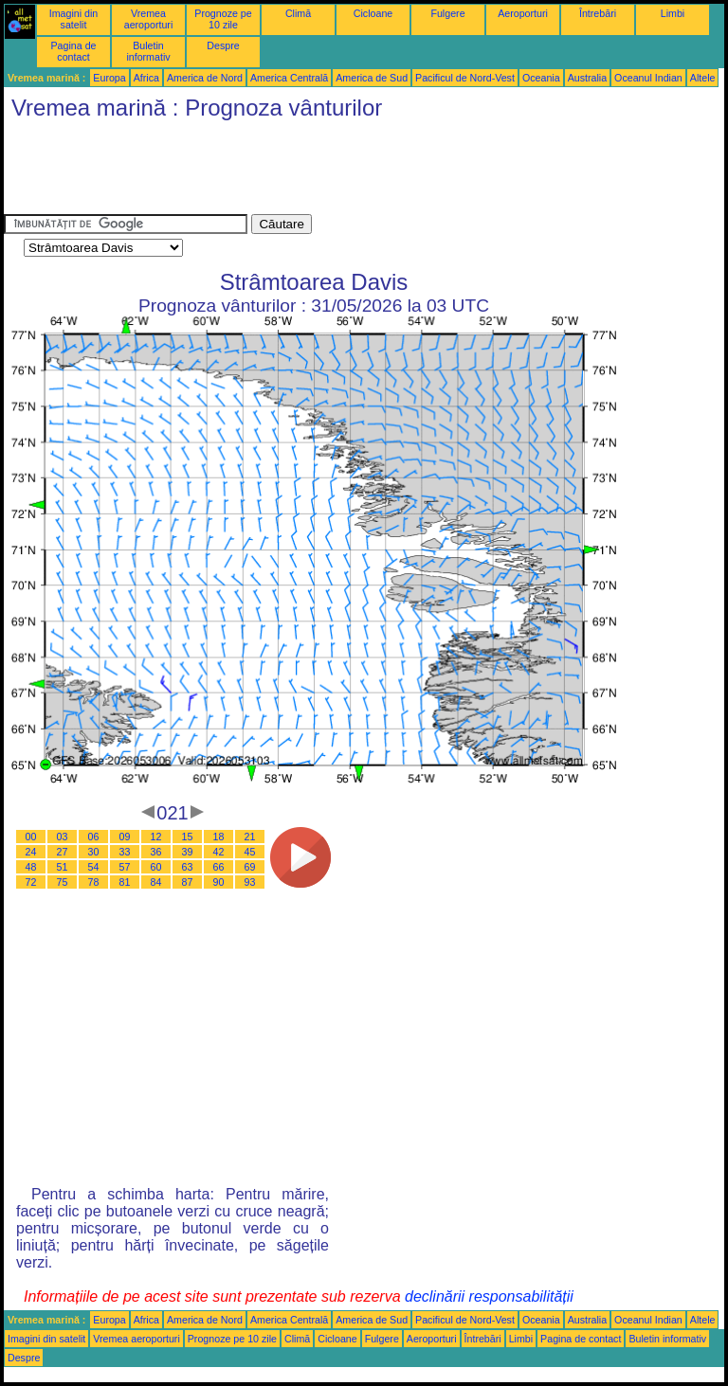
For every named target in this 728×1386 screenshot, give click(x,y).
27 (62, 851)
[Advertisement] (349, 171)
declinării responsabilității (489, 1296)
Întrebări (597, 13)
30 (94, 851)
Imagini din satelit (74, 19)
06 (94, 836)
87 (187, 882)
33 (125, 851)
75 (62, 882)
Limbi (672, 13)
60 (156, 867)
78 (94, 882)
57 (125, 867)
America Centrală (289, 77)
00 (31, 836)
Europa (109, 77)
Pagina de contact (74, 51)
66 (219, 867)
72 (31, 882)
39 (187, 851)
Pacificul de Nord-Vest (465, 77)
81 (125, 882)
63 (187, 867)
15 (187, 836)
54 (94, 867)
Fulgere (447, 13)
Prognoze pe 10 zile (222, 19)
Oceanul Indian (648, 77)
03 (62, 836)
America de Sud (372, 77)
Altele (703, 77)
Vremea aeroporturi (148, 19)
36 (156, 851)
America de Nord (205, 77)
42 (219, 851)
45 (250, 851)
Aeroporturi (523, 13)
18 (219, 836)
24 (31, 851)
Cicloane (373, 13)
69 (250, 867)
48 (31, 867)
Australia (587, 77)
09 (125, 836)
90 (219, 882)
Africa (146, 77)
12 (156, 836)
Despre (223, 45)
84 (156, 882)
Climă (298, 13)
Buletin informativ (148, 51)
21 (250, 836)
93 (250, 882)
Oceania (541, 77)
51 (62, 867)
